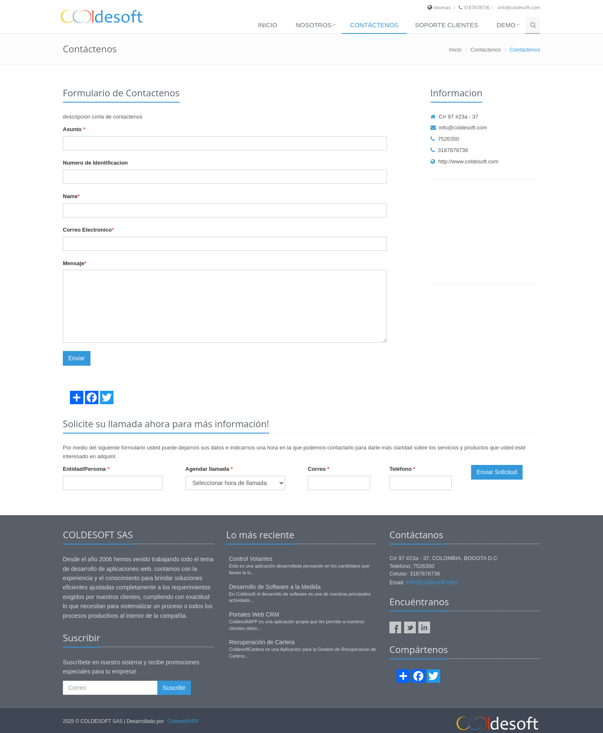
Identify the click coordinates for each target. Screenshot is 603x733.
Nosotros (313, 24)
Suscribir (174, 687)
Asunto (74, 129)
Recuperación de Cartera (261, 642)
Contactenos (485, 49)
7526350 (444, 139)
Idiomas (442, 7)
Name (71, 196)
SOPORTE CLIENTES (446, 24)
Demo (506, 24)
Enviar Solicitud (497, 472)
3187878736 (474, 7)
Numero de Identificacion (95, 163)
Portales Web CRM (254, 614)
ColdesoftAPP (183, 721)
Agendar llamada (209, 469)
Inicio (267, 24)
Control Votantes (251, 558)
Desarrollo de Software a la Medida (275, 586)
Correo (318, 469)
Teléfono (402, 469)
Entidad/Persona (86, 469)
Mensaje (74, 263)
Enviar (76, 358)
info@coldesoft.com (518, 7)
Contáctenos (374, 24)
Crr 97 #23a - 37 (454, 117)
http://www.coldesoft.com (464, 161)
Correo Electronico (88, 230)
